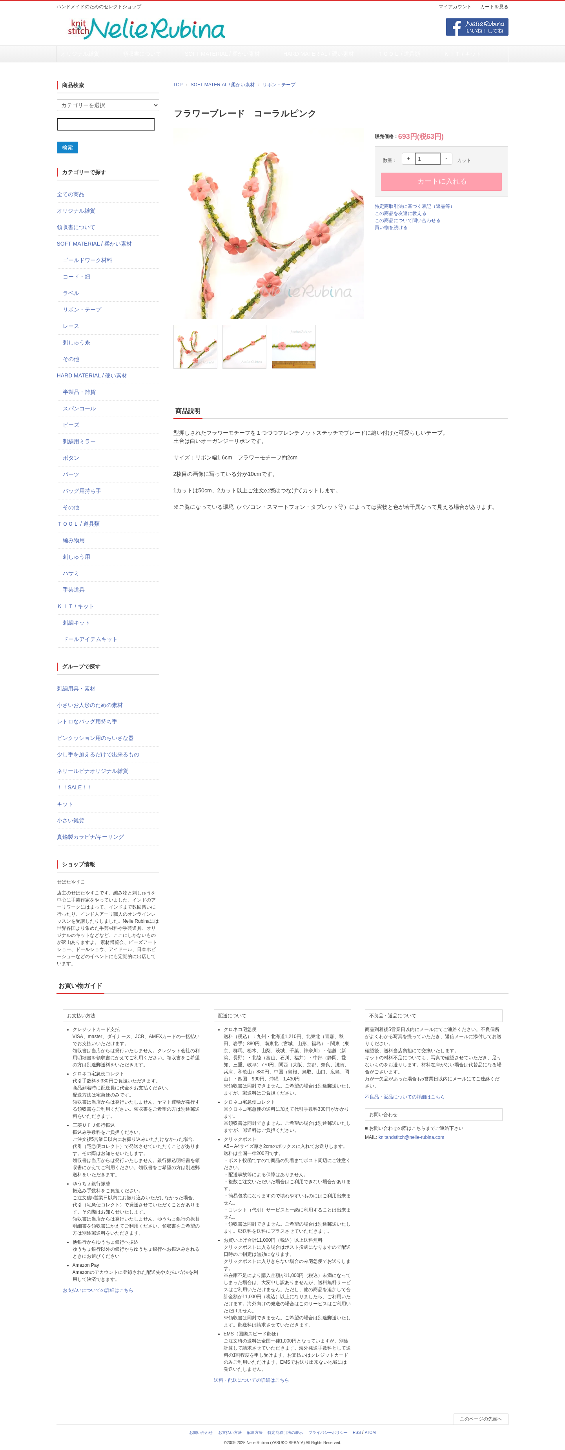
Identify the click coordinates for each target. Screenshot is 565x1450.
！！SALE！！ (75, 788)
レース (71, 326)
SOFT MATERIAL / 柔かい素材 (186, 54)
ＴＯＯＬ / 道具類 (324, 54)
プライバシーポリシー (328, 1433)
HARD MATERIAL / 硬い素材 (262, 54)
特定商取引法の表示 (285, 1433)
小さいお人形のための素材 (90, 705)
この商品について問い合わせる (408, 221)
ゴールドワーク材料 (87, 260)
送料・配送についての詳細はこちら (251, 1380)
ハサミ (71, 573)
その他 (71, 359)
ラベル (71, 293)
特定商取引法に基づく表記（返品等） (415, 206)
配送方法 (254, 1433)
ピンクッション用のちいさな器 (95, 738)
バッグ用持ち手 (82, 491)
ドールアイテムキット (90, 639)
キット (65, 804)
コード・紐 (76, 277)
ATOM (370, 1433)
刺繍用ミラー (79, 442)
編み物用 (74, 540)
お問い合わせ (201, 1433)
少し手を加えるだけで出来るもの (98, 755)
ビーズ (71, 425)
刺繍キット (76, 623)
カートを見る (494, 6)
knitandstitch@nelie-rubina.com (412, 1137)
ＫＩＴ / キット (371, 54)
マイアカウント (455, 6)
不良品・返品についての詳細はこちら (405, 1097)
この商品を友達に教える (400, 214)
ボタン (71, 458)
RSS (357, 1433)
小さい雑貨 (70, 821)
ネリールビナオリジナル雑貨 (92, 771)
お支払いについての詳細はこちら (98, 1290)
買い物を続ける (391, 228)
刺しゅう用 (76, 557)
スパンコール (79, 409)
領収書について (125, 54)
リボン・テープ (278, 85)
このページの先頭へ (481, 1419)
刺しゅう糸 (76, 343)
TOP (177, 85)
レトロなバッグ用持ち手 (87, 722)
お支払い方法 (230, 1433)
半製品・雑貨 (79, 392)
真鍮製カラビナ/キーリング (90, 837)
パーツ (71, 475)
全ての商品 (70, 194)
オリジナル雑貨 (79, 54)
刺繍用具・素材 (76, 689)
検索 (67, 148)
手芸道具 (74, 590)
